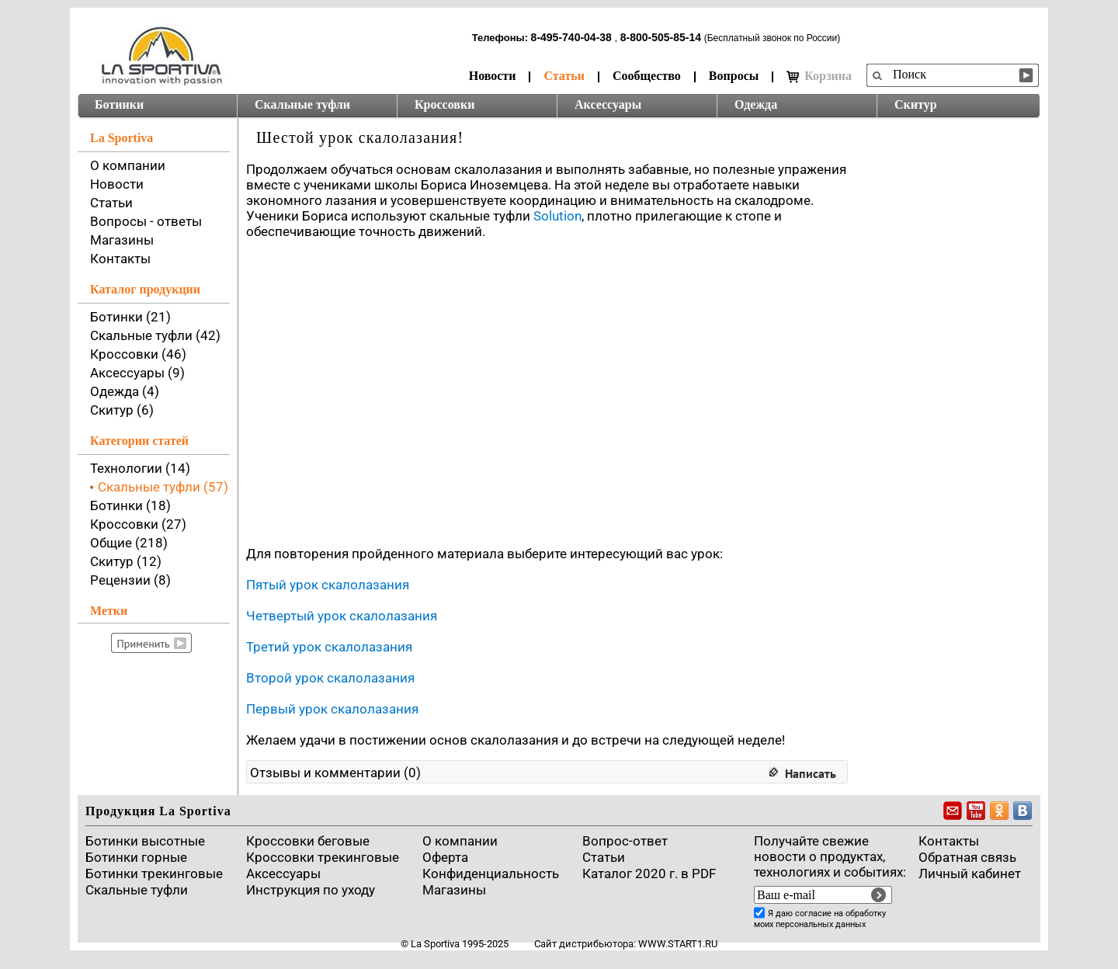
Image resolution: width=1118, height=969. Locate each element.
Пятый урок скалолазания (327, 584)
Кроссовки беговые (308, 841)
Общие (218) (129, 542)
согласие (813, 913)
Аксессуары (608, 104)
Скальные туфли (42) (155, 335)
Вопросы (734, 75)
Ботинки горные (136, 857)
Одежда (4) (124, 391)
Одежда (755, 104)
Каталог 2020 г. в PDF (649, 873)
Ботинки (119, 104)
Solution (557, 216)
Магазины (122, 240)
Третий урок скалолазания (329, 647)
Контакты (120, 258)
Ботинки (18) (130, 505)
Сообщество (647, 75)
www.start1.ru (677, 944)
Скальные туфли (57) (163, 487)
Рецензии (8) (130, 580)
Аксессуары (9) (137, 372)
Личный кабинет (969, 873)
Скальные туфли (302, 104)
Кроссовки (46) (138, 354)
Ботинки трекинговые (154, 873)
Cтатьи (603, 857)
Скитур (915, 104)
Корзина (819, 76)
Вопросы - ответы (146, 221)
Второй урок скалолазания (330, 678)
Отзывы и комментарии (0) (335, 772)
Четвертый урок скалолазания (341, 615)
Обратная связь (967, 857)
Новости (492, 75)
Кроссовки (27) (138, 524)
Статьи (564, 75)
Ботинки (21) (130, 317)
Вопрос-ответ (625, 841)
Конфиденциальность (490, 873)
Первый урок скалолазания (332, 709)
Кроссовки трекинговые (322, 857)
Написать (810, 773)
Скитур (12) (125, 561)
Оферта (445, 857)
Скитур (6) (122, 410)
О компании (127, 165)
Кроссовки (444, 104)
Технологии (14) (140, 468)
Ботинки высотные (145, 841)
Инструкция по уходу (310, 890)
